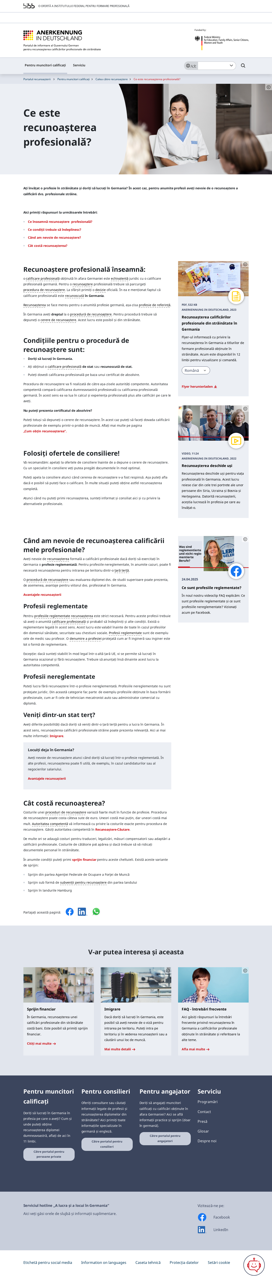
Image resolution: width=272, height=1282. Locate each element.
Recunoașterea (34, 305)
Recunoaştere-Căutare (112, 829)
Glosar (203, 1131)
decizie (100, 290)
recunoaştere (83, 284)
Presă (202, 1121)
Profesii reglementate (125, 633)
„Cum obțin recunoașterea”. (45, 431)
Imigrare (56, 736)
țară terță (122, 570)
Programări (208, 1101)
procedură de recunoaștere (91, 314)
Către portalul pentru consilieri (107, 1144)
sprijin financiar (84, 859)
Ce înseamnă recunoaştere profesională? (60, 221)
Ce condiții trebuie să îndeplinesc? (54, 229)
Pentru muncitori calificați (45, 65)
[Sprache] (191, 65)
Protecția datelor (184, 1262)
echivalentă (119, 278)
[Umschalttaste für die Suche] (243, 67)
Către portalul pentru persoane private (49, 1154)
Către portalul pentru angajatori (165, 1138)
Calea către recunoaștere (112, 79)
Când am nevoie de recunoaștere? (54, 237)
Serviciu (79, 65)
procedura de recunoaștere (44, 290)
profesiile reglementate (52, 616)
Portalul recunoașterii (37, 79)
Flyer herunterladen (199, 386)
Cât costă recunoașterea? (47, 245)
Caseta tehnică (148, 1262)
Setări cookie (219, 1262)
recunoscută (74, 295)
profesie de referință (154, 305)
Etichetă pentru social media (47, 1262)
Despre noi (207, 1140)
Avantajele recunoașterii (42, 594)
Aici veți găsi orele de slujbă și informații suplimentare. (70, 1213)
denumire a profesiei (86, 638)
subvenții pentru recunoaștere (83, 882)
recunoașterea (58, 559)
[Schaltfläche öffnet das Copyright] (245, 264)
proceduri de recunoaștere (65, 812)
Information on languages (103, 1262)
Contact (204, 1111)
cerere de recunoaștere (58, 320)
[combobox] (217, 65)
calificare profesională (43, 278)
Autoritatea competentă (50, 824)
